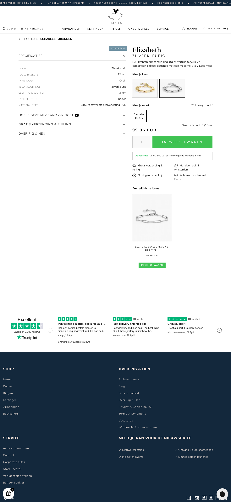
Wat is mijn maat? (201, 105)
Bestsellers (11, 413)
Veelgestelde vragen (17, 476)
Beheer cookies (14, 482)
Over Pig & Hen (129, 400)
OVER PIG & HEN (134, 369)
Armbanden (71, 28)
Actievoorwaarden (16, 448)
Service (163, 28)
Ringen (116, 28)
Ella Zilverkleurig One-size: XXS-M (152, 248)
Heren (7, 379)
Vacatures (126, 420)
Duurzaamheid (129, 393)
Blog (122, 386)
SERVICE (11, 438)
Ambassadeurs (129, 379)
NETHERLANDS (31, 28)
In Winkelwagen (152, 265)
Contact (8, 455)
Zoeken (9, 28)
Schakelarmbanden (48, 39)
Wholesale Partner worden (138, 427)
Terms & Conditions (132, 413)
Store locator (12, 469)
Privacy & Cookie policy (135, 407)
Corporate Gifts (14, 462)
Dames (8, 386)
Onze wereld (139, 28)
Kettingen (95, 28)
